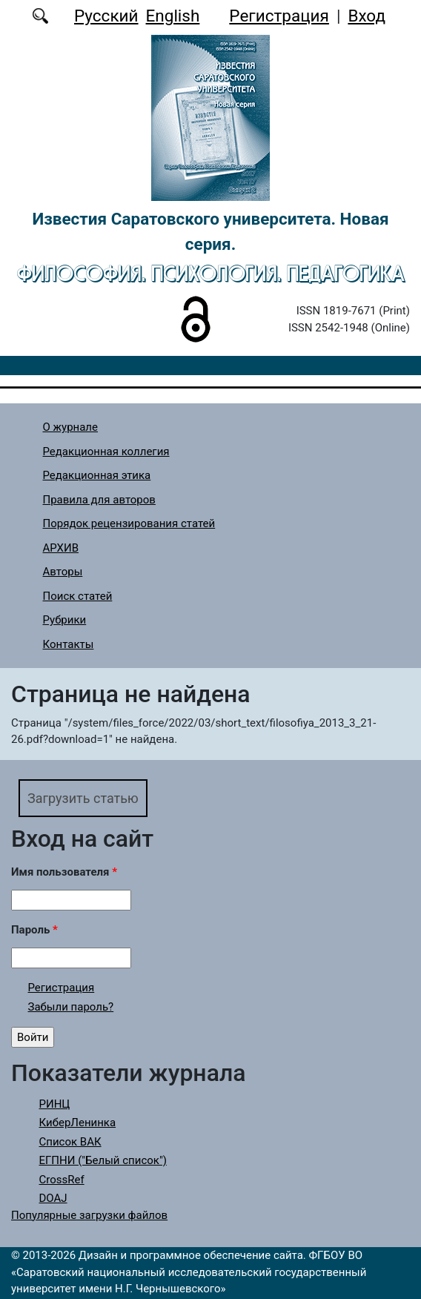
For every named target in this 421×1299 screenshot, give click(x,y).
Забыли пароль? (71, 1007)
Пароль (34, 929)
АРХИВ (61, 548)
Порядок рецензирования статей (129, 523)
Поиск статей (78, 596)
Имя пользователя (64, 872)
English (173, 15)
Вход (366, 15)
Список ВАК (70, 1141)
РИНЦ (54, 1104)
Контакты (68, 644)
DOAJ (53, 1198)
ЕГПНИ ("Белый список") (103, 1160)
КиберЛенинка (77, 1122)
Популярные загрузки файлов (89, 1215)
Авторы (63, 571)
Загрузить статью (83, 798)
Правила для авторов (99, 499)
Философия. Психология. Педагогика (211, 273)
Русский (106, 15)
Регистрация (279, 15)
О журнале (71, 427)
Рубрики (65, 620)
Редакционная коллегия (106, 451)
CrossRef (61, 1179)
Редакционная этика (97, 475)
